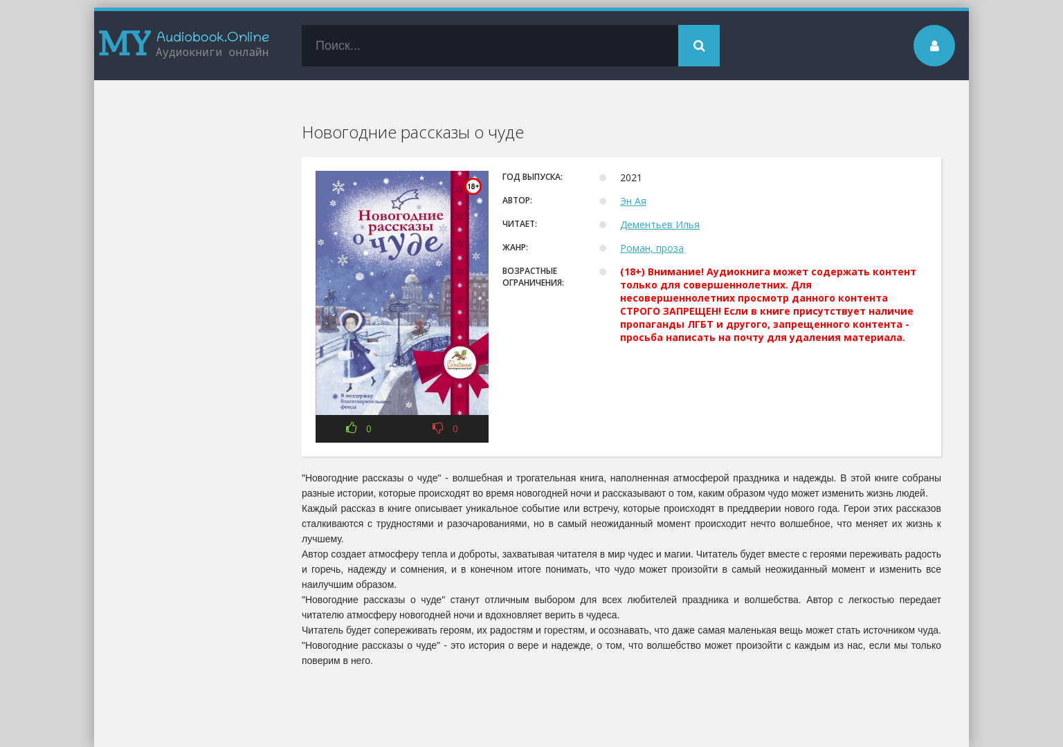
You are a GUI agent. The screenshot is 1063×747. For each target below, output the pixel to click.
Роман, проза (652, 248)
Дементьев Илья (660, 224)
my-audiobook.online (184, 45)
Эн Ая (633, 201)
